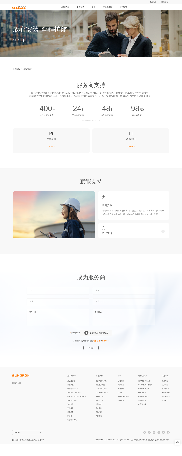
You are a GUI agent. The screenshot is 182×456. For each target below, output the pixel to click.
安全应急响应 (32, 452)
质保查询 (99, 428)
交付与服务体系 (101, 393)
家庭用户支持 (100, 397)
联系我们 (165, 413)
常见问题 (99, 424)
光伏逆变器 (71, 393)
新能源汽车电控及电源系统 (76, 409)
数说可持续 (142, 417)
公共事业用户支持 (102, 405)
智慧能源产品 (72, 432)
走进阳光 (165, 393)
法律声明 (105, 353)
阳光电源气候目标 (144, 393)
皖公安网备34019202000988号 (159, 452)
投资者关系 (166, 401)
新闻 (93, 7)
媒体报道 (121, 397)
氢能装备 (70, 424)
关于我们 (123, 7)
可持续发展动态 (123, 409)
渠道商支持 (99, 413)
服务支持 (80, 7)
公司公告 (121, 413)
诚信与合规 (166, 405)
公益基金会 (166, 409)
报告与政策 (142, 405)
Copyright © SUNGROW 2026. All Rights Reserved (109, 452)
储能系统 (70, 397)
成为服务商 (21, 40)
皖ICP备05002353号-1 (137, 452)
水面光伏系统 (72, 413)
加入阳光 (165, 397)
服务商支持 (28, 69)
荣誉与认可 (142, 413)
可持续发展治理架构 (145, 397)
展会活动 (121, 401)
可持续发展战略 (143, 401)
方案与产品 (64, 7)
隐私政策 (96, 353)
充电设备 (70, 420)
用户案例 (99, 420)
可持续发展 (107, 7)
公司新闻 (121, 393)
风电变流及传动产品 (74, 405)
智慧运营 (70, 417)
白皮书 (120, 405)
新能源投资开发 (72, 401)
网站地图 (15, 452)
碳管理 (69, 428)
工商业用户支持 (101, 401)
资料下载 (99, 417)
